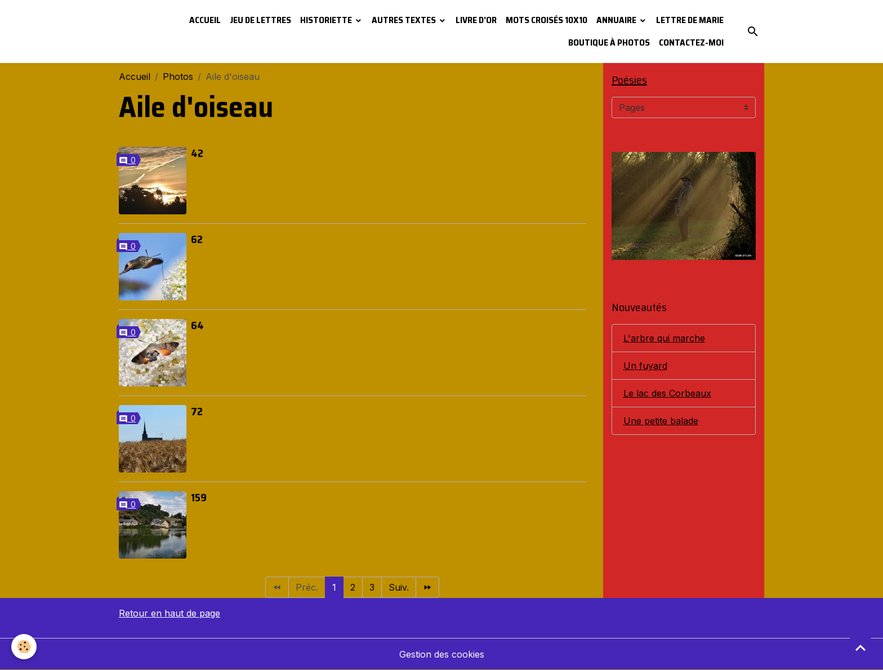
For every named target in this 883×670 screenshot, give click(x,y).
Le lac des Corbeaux (667, 393)
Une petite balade (660, 420)
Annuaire (617, 20)
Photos (178, 76)
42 (197, 153)
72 (197, 411)
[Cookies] (24, 646)
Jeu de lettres (260, 20)
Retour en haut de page (169, 613)
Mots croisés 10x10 (546, 20)
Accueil (205, 20)
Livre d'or (476, 20)
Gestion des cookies (441, 654)
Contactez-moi (691, 42)
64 (197, 325)
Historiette (327, 20)
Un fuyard (645, 365)
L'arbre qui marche (664, 338)
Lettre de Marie (690, 20)
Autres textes (405, 20)
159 (199, 497)
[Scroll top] (860, 647)
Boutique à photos (609, 42)
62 (197, 239)
